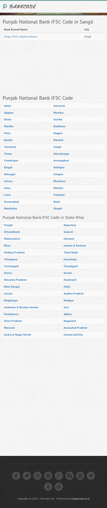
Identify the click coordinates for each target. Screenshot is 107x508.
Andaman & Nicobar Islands (21, 307)
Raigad (8, 167)
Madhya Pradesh (14, 252)
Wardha (8, 126)
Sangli (57, 147)
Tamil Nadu (71, 252)
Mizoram (9, 327)
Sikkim (68, 314)
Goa (66, 307)
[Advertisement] (53, 67)
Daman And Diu (73, 334)
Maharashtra (12, 238)
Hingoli (58, 208)
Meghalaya (11, 300)
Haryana (69, 238)
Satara (8, 181)
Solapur (58, 174)
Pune (7, 133)
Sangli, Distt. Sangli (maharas (20, 36)
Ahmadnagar (61, 153)
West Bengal (12, 286)
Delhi (67, 286)
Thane (8, 153)
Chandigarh (71, 266)
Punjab (8, 225)
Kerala (68, 273)
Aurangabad (61, 160)
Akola (7, 105)
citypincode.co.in (80, 498)
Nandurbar (10, 208)
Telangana (10, 259)
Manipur (69, 300)
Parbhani (59, 194)
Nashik (8, 140)
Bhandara (60, 181)
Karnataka (70, 259)
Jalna (7, 188)
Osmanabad (11, 201)
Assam (8, 293)
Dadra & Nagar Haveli (17, 334)
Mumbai (58, 112)
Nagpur (58, 133)
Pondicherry (11, 314)
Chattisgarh (11, 266)
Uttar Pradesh (13, 321)
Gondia (58, 119)
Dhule (7, 119)
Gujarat (68, 231)
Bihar (7, 245)
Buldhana (59, 126)
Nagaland (70, 321)
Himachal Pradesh (15, 279)
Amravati (59, 105)
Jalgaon (8, 112)
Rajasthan (70, 225)
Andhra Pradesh (74, 293)
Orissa (8, 273)
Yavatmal (10, 147)
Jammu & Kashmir (75, 245)
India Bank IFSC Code (20, 6)
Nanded (58, 140)
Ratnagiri (9, 174)
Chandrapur (11, 160)
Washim (58, 188)
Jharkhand (70, 279)
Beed (57, 201)
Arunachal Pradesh (75, 327)
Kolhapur (59, 167)
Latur (7, 194)
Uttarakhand (12, 231)
